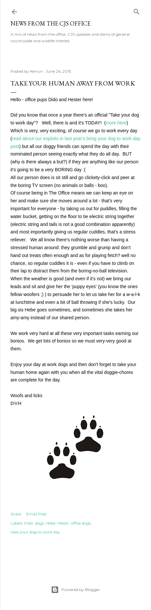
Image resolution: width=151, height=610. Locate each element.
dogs (39, 523)
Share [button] (15, 513)
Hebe (50, 523)
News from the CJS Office (50, 23)
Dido (28, 523)
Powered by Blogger (75, 590)
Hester (63, 523)
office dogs (81, 523)
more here (116, 122)
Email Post (36, 513)
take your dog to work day (35, 531)
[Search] (137, 10)
